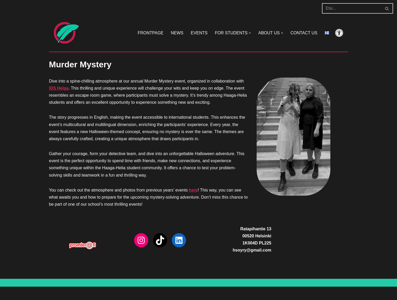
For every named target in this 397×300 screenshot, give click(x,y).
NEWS (177, 33)
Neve (54, 293)
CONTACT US (303, 33)
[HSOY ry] (65, 32)
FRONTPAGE (150, 33)
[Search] (351, 8)
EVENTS (199, 33)
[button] (250, 33)
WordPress (96, 293)
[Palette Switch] (339, 33)
